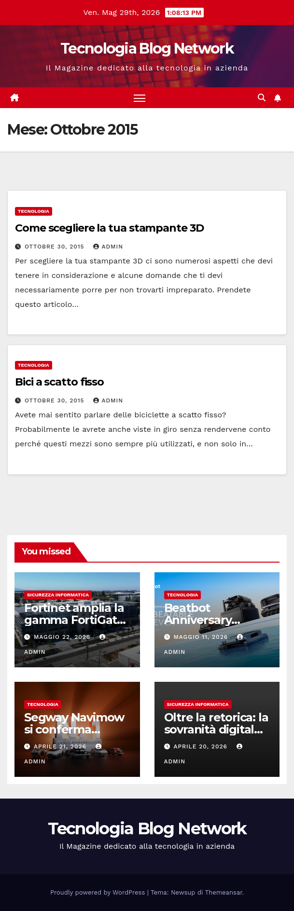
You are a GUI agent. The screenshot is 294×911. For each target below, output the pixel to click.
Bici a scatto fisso (59, 381)
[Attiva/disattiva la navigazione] (139, 98)
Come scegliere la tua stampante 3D (109, 228)
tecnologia (33, 211)
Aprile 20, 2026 (201, 746)
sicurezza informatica (58, 594)
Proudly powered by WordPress (98, 892)
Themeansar (223, 892)
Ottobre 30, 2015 (56, 246)
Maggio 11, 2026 (201, 637)
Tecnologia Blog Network (147, 48)
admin (108, 246)
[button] (262, 97)
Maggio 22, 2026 (63, 637)
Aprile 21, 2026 (61, 746)
